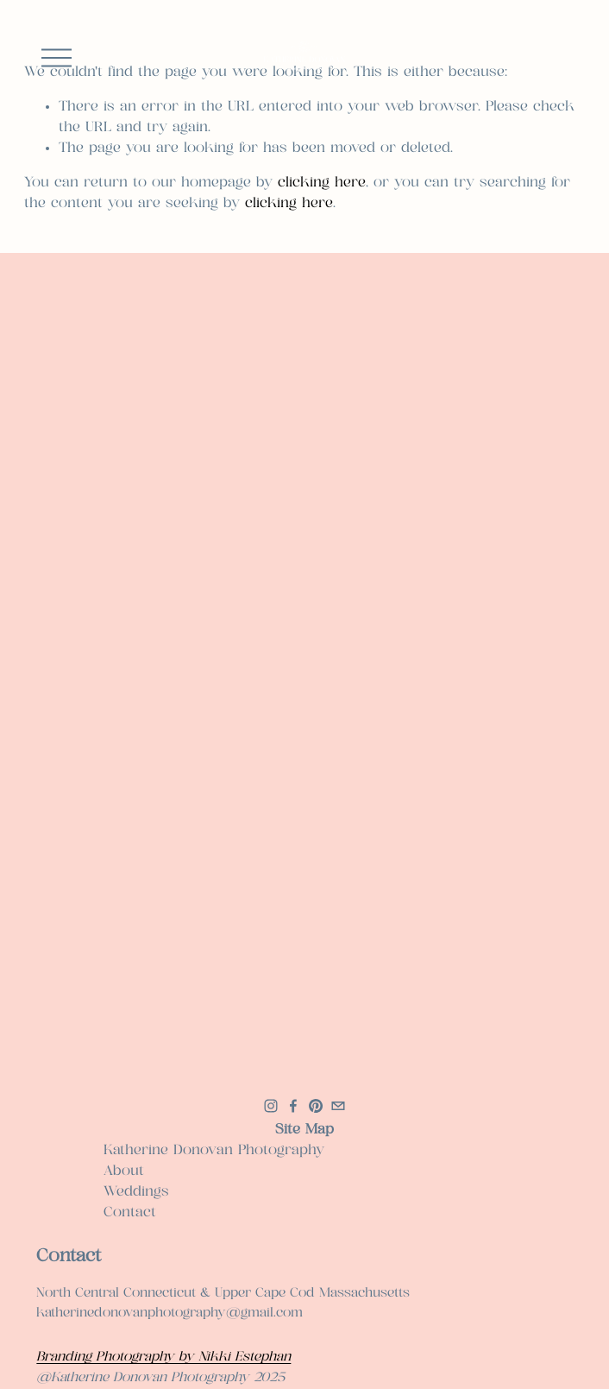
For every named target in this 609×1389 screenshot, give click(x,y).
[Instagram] (271, 1106)
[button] (103, 395)
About (124, 1171)
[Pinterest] (316, 1106)
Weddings (136, 1191)
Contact (130, 1212)
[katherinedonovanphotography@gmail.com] (338, 1106)
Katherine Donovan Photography (214, 1150)
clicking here (322, 182)
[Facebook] (293, 1106)
